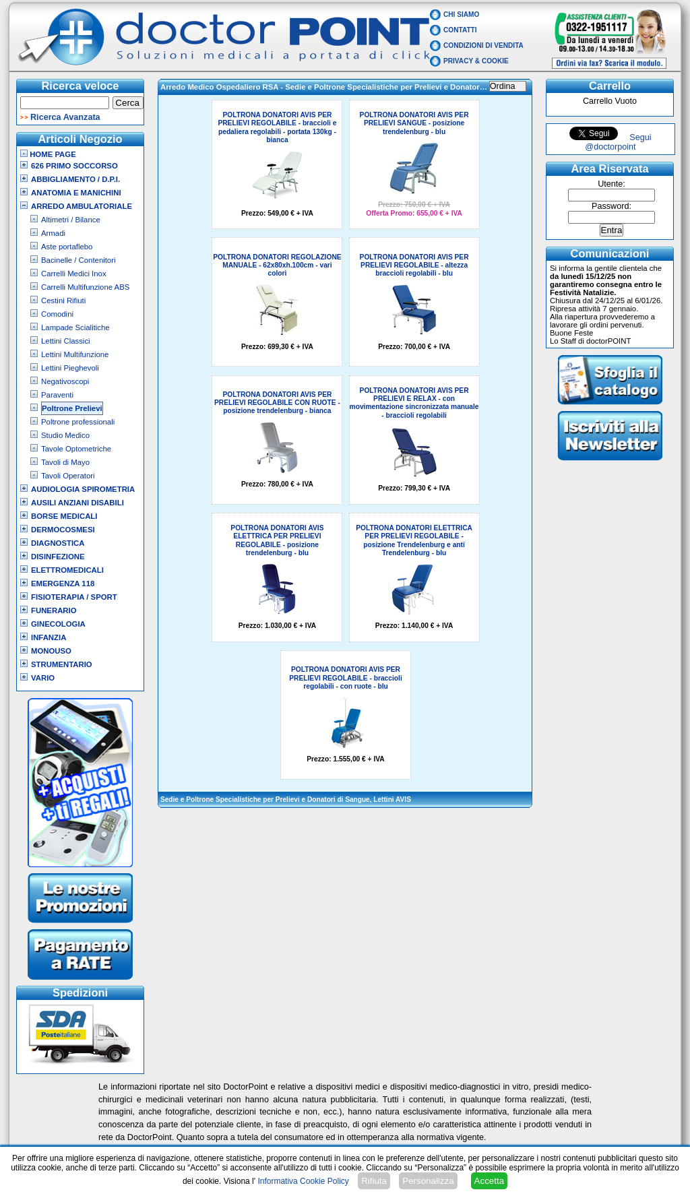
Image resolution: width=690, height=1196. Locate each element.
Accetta (489, 1181)
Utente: (611, 184)
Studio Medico (65, 435)
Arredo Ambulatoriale (81, 206)
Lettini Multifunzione (74, 354)
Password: (611, 206)
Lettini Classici (65, 341)
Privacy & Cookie (476, 61)
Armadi (53, 233)
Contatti (460, 30)
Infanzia (48, 637)
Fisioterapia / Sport (74, 597)
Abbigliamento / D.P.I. (75, 179)
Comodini (57, 314)
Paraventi (57, 395)
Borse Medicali (64, 516)
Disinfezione (58, 557)
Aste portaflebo (66, 247)
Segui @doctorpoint (618, 142)
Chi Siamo (461, 14)
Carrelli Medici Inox (73, 274)
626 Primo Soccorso (74, 166)
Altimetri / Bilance (70, 220)
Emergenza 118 (62, 583)
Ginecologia (58, 624)
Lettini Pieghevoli (70, 368)
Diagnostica (58, 543)
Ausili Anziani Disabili (77, 503)
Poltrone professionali (78, 422)
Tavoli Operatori (68, 476)
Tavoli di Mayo (65, 462)
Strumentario (61, 664)
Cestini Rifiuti (63, 300)
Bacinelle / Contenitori (78, 260)
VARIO (43, 678)
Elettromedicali (67, 570)
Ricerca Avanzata (65, 117)
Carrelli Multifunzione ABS (85, 287)
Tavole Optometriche (76, 449)
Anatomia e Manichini (76, 193)
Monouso (51, 651)
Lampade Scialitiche (75, 327)
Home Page (48, 154)
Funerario (54, 610)
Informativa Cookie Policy (302, 1181)
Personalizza (427, 1181)
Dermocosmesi (63, 530)
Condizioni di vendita (483, 45)
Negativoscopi (65, 381)
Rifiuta (374, 1181)
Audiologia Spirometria (83, 489)
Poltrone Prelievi (72, 408)
